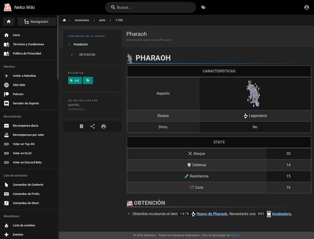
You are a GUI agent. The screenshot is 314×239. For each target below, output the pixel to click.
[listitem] (92, 44)
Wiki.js (235, 235)
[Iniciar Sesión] (306, 7)
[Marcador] (81, 126)
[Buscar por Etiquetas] (203, 7)
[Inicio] (9, 21)
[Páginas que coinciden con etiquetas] (88, 80)
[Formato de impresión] (103, 126)
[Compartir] (92, 126)
